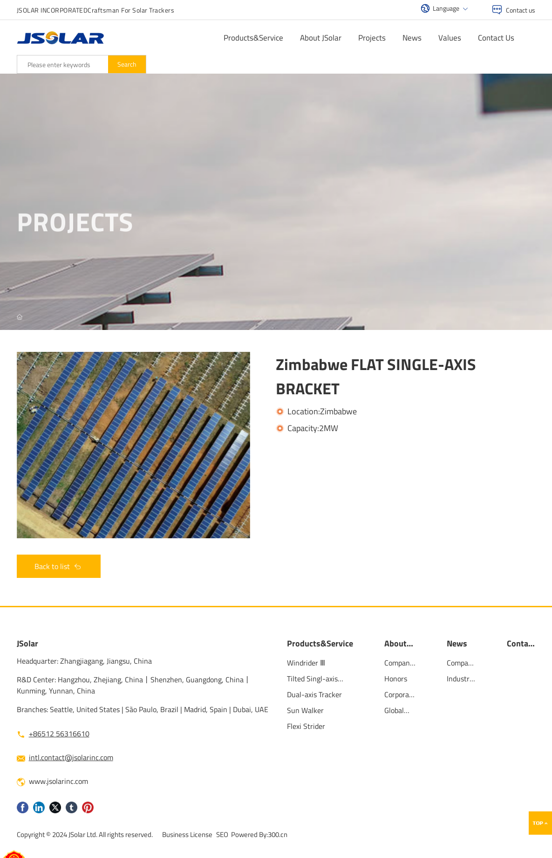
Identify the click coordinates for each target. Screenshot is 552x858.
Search (126, 64)
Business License (187, 834)
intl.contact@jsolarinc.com (71, 757)
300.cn (277, 834)
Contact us (520, 10)
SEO (222, 834)
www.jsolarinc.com (58, 781)
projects (75, 226)
